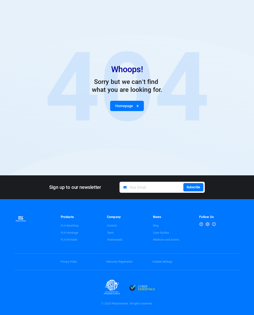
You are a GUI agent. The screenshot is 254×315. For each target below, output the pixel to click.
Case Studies (161, 232)
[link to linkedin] (201, 224)
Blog (156, 225)
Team (110, 232)
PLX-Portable (69, 239)
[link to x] (208, 224)
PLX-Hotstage (69, 232)
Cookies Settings (162, 261)
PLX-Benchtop (70, 225)
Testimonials (114, 239)
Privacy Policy (69, 261)
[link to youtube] (214, 224)
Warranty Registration (119, 261)
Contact (112, 225)
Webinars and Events (166, 239)
